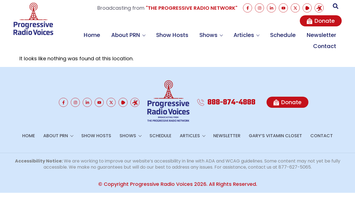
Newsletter (321, 35)
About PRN (128, 35)
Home (92, 35)
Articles (246, 35)
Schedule (283, 35)
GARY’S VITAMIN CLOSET (275, 135)
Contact (324, 46)
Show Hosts (172, 35)
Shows (210, 35)
